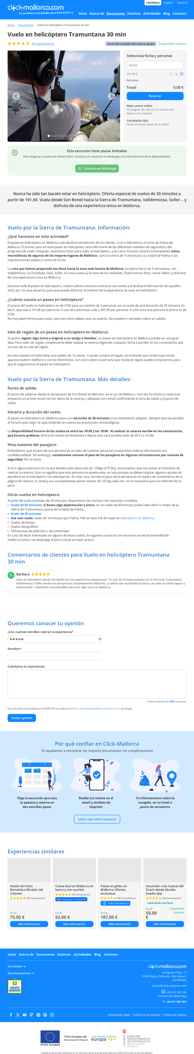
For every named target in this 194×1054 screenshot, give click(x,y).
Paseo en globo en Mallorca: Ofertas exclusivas (114, 889)
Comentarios (42, 44)
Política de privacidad (82, 708)
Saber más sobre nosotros (97, 819)
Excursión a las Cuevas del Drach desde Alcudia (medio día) (165, 889)
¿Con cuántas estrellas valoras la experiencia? (40, 632)
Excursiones (25, 25)
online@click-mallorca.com (169, 986)
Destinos (64, 954)
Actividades (82, 954)
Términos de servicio (110, 708)
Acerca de (26, 954)
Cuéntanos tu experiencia (26, 666)
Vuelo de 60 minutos (26, 505)
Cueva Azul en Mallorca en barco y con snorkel (74, 888)
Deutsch (182, 2)
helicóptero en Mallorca (138, 518)
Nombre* (14, 649)
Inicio (11, 25)
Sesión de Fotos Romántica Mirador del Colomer (26, 889)
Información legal (119, 1015)
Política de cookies (174, 1015)
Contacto (111, 954)
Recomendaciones (21, 973)
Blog (97, 954)
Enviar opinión (21, 718)
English (168, 2)
